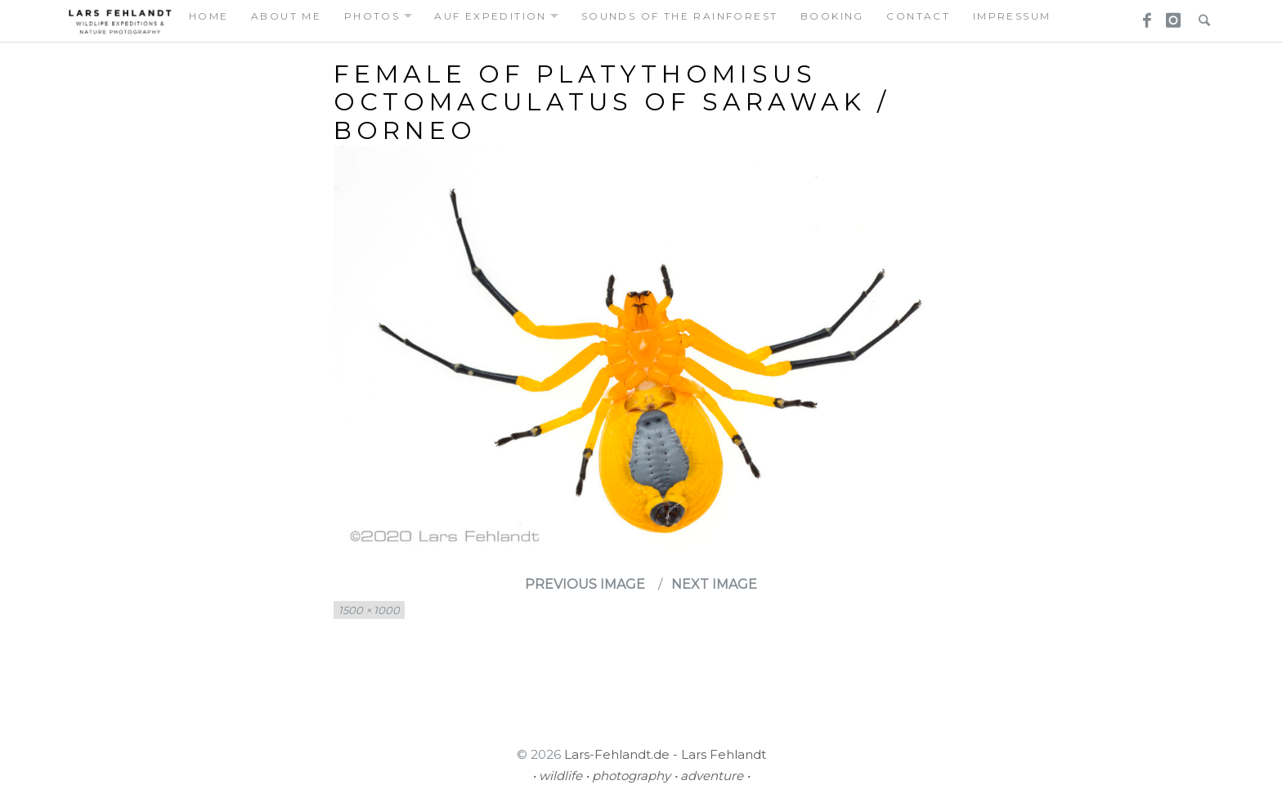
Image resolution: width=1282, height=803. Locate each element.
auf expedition (490, 16)
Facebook (1141, 15)
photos (372, 16)
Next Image (714, 584)
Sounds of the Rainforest (679, 16)
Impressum (1012, 16)
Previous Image (585, 584)
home (209, 16)
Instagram (1171, 15)
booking (832, 16)
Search (1200, 15)
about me (286, 16)
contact (918, 16)
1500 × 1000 (369, 610)
